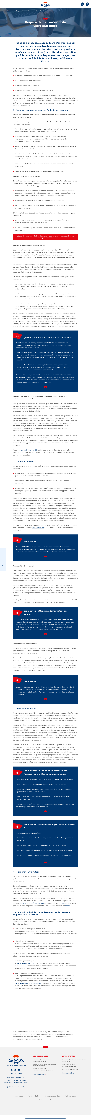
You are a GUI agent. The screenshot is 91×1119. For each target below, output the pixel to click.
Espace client (10, 1087)
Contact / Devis (32, 1117)
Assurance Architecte (69, 1076)
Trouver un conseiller (45, 1117)
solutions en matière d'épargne (31, 903)
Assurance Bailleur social (70, 1078)
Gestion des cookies (45, 1109)
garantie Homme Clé (29, 450)
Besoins (12, 11)
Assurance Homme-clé (40, 1077)
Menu (4, 4)
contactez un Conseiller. (42, 391)
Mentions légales (33, 1105)
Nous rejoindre (17, 1092)
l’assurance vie (38, 528)
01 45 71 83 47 (82, 4)
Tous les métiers (68, 1082)
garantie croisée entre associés (28, 983)
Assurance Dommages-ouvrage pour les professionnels (44, 1074)
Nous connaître (16, 1082)
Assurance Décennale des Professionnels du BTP (41, 1069)
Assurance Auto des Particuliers (43, 1080)
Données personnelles (52, 1105)
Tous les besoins (39, 1084)
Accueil (5, 11)
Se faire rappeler (58, 1117)
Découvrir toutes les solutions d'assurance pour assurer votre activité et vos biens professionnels (45, 237)
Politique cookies (70, 1105)
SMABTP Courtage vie (14, 1089)
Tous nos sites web (16, 1096)
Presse (26, 1092)
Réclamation (19, 1105)
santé (67, 906)
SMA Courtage (20, 1087)
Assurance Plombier (68, 1073)
